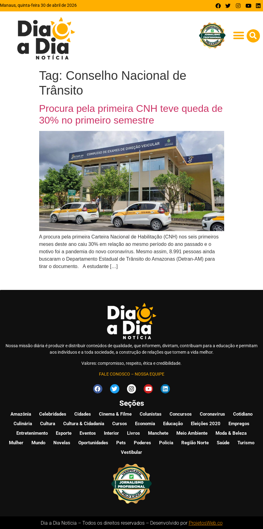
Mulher (16, 442)
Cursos (119, 422)
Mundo (38, 442)
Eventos (88, 432)
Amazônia (20, 413)
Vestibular (131, 451)
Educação (173, 422)
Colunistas (151, 413)
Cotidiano (243, 413)
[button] (239, 35)
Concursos (181, 413)
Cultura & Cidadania (83, 422)
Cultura (47, 422)
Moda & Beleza (231, 432)
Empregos (238, 422)
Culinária (23, 422)
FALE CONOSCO (114, 374)
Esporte (64, 432)
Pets (121, 442)
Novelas (61, 442)
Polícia (166, 442)
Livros (133, 432)
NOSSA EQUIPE (149, 374)
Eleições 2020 (205, 422)
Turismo (245, 442)
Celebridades (52, 413)
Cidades (82, 413)
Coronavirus (212, 413)
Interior (111, 432)
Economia (145, 422)
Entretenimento (32, 432)
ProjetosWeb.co (206, 522)
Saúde (223, 442)
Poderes (142, 442)
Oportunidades (93, 442)
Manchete (158, 432)
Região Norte (195, 442)
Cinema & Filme (115, 413)
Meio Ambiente (192, 432)
